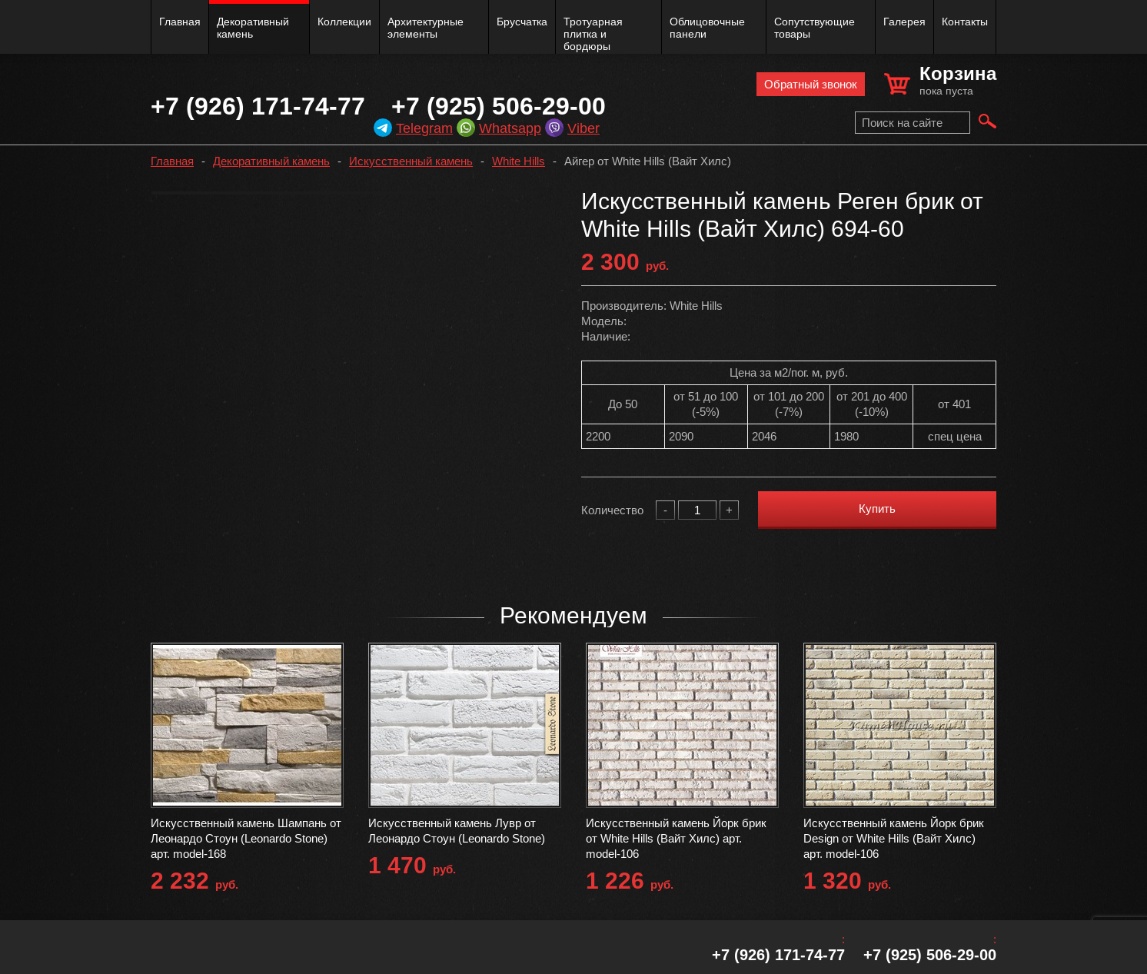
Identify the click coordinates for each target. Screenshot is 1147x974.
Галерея (904, 21)
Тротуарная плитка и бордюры (593, 33)
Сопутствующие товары (814, 27)
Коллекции (344, 21)
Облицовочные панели (707, 27)
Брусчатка (522, 21)
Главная (180, 21)
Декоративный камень (253, 27)
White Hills (518, 161)
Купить (877, 508)
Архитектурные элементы (425, 27)
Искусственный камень (411, 161)
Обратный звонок (810, 84)
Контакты (965, 21)
